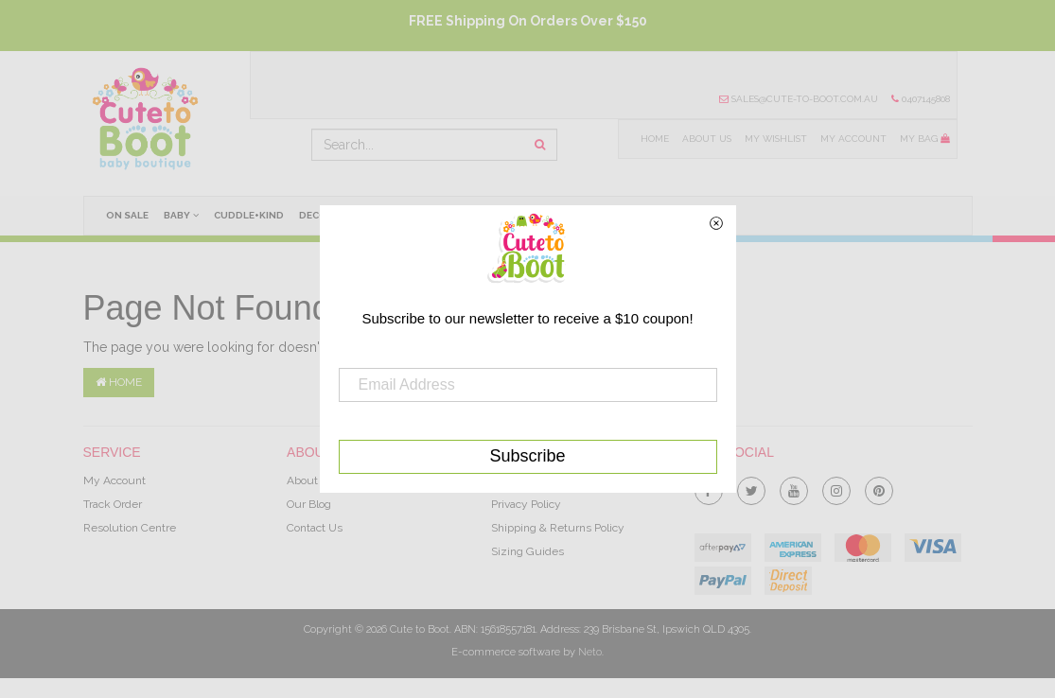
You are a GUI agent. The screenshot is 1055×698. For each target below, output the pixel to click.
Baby (181, 214)
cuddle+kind (250, 215)
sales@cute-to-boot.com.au (798, 99)
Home (653, 138)
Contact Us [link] (315, 527)
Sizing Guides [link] (527, 551)
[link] (751, 487)
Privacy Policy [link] (526, 504)
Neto (590, 652)
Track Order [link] (112, 504)
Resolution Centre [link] (129, 527)
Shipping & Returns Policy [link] (557, 527)
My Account (853, 138)
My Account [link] (114, 480)
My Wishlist (774, 138)
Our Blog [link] (309, 504)
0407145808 (920, 99)
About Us (705, 138)
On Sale (127, 215)
